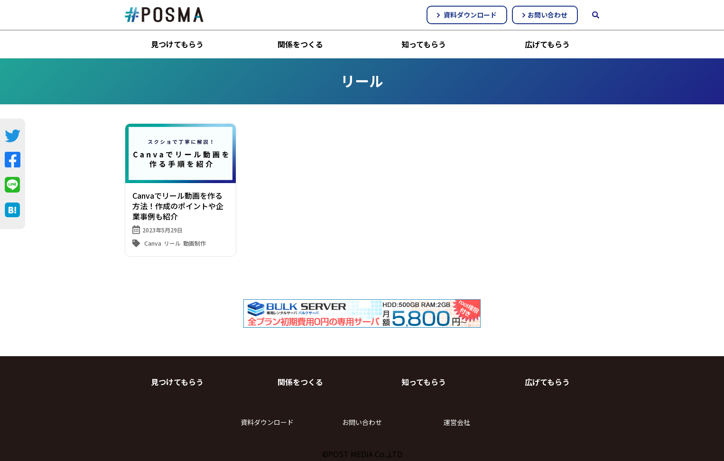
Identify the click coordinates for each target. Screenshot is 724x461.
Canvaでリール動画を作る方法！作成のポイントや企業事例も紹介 (177, 206)
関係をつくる (300, 44)
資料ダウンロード (467, 14)
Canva (152, 243)
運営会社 (457, 422)
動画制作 (194, 243)
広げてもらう (547, 44)
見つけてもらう (177, 44)
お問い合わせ (544, 14)
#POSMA (164, 14)
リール (172, 243)
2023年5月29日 (162, 230)
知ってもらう (423, 44)
